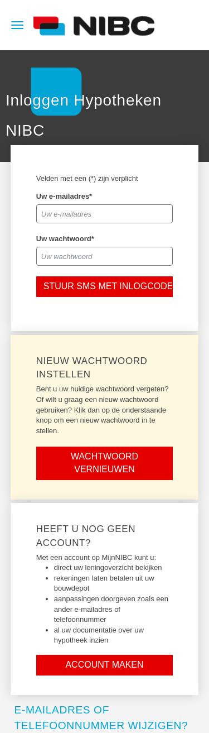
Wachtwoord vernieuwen (104, 463)
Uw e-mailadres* (64, 196)
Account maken (104, 664)
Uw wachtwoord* (65, 238)
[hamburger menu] (17, 24)
